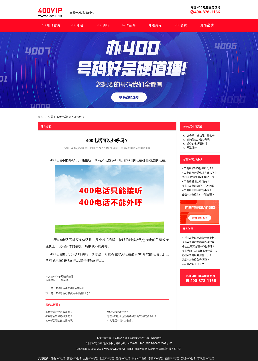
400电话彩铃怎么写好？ (59, 311)
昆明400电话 (188, 358)
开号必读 (207, 25)
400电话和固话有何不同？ (197, 190)
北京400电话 (107, 358)
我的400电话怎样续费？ (195, 259)
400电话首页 (51, 25)
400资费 (181, 25)
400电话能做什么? (117, 311)
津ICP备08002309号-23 (158, 343)
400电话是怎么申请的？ (195, 181)
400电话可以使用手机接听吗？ (73, 293)
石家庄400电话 (205, 358)
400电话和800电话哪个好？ (198, 168)
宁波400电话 (155, 358)
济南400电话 (172, 358)
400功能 (103, 25)
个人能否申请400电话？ (120, 320)
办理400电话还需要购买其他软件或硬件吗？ (132, 316)
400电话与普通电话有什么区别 (199, 172)
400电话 (61, 116)
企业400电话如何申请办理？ (198, 194)
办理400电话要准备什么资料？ (199, 237)
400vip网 (58, 276)
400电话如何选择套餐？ (59, 316)
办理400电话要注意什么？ (197, 255)
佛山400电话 (58, 358)
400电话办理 (120, 337)
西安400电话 (74, 358)
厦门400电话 (123, 358)
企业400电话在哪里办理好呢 (198, 242)
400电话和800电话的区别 (70, 288)
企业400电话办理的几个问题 (198, 185)
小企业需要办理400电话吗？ (198, 246)
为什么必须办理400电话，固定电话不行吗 (206, 177)
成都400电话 (90, 358)
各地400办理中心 (139, 337)
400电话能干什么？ (193, 263)
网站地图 (156, 337)
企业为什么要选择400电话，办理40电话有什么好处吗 (212, 250)
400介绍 (77, 25)
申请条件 (128, 25)
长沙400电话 (139, 358)
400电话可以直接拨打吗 (59, 320)
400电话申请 (103, 337)
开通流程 (155, 25)
